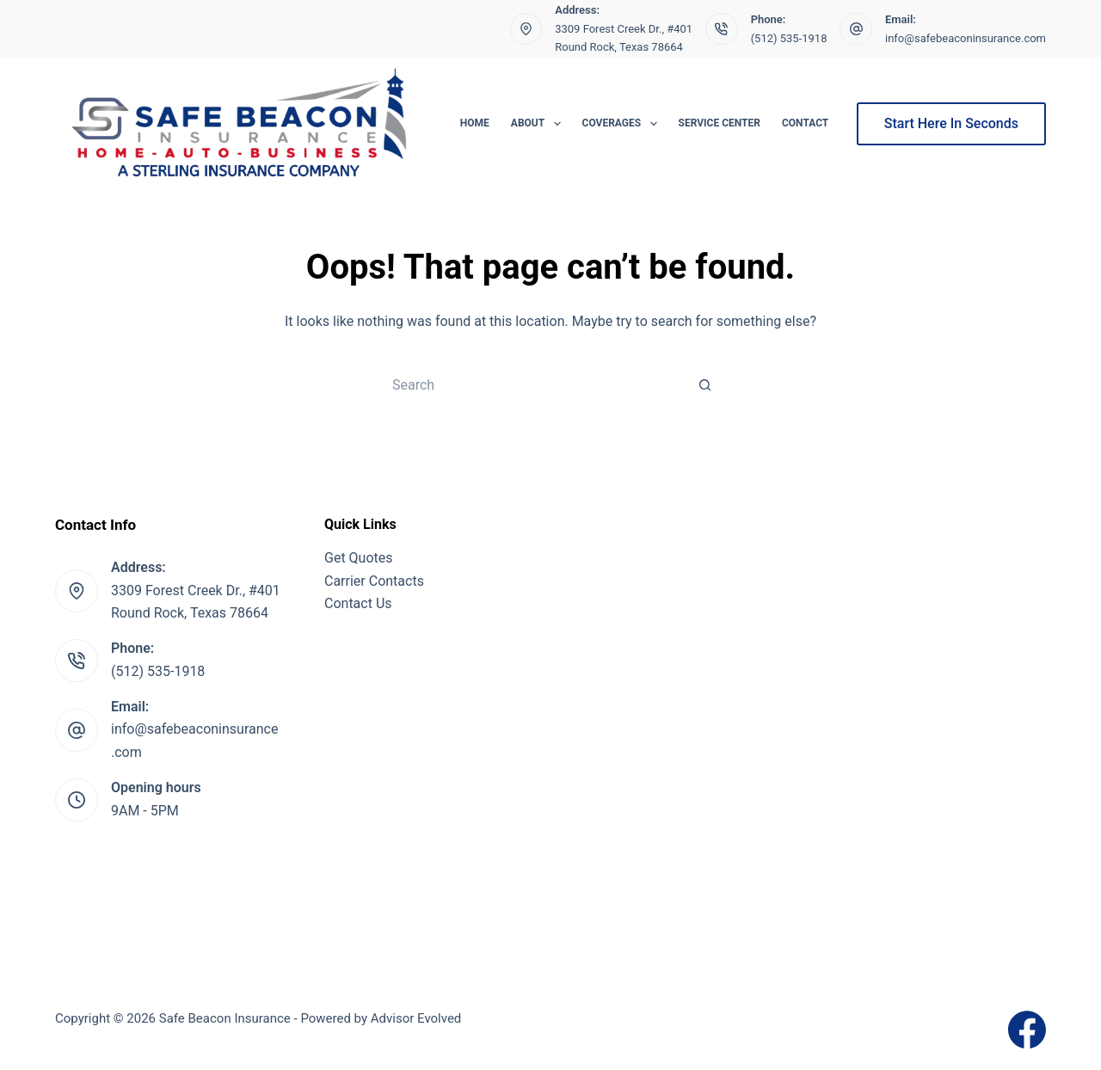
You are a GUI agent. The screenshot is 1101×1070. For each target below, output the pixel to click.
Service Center (719, 123)
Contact (805, 123)
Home (474, 123)
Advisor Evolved (416, 1018)
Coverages (623, 124)
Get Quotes (358, 558)
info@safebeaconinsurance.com (965, 38)
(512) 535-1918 (789, 38)
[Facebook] (1027, 1029)
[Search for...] (533, 384)
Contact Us (358, 603)
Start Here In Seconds (951, 123)
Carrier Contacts (374, 581)
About (539, 124)
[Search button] (705, 384)
